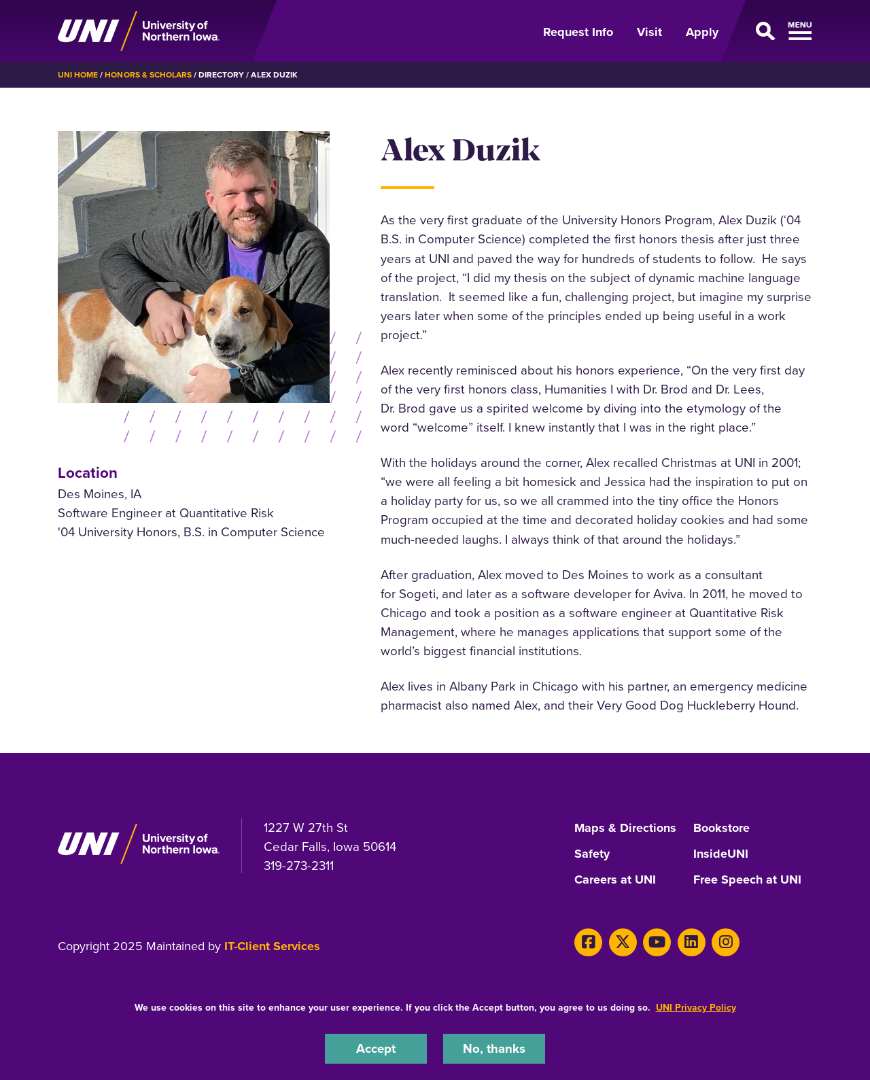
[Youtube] (657, 942)
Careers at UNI (615, 880)
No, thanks (494, 1048)
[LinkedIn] (692, 942)
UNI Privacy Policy (696, 1007)
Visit (649, 32)
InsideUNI (720, 854)
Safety (592, 854)
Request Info (578, 32)
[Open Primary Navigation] (773, 31)
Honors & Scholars (148, 75)
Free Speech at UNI (747, 880)
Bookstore (721, 828)
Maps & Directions (625, 828)
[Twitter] (623, 942)
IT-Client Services (272, 946)
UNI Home (78, 75)
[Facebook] (588, 942)
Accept (376, 1048)
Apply (702, 32)
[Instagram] (726, 942)
